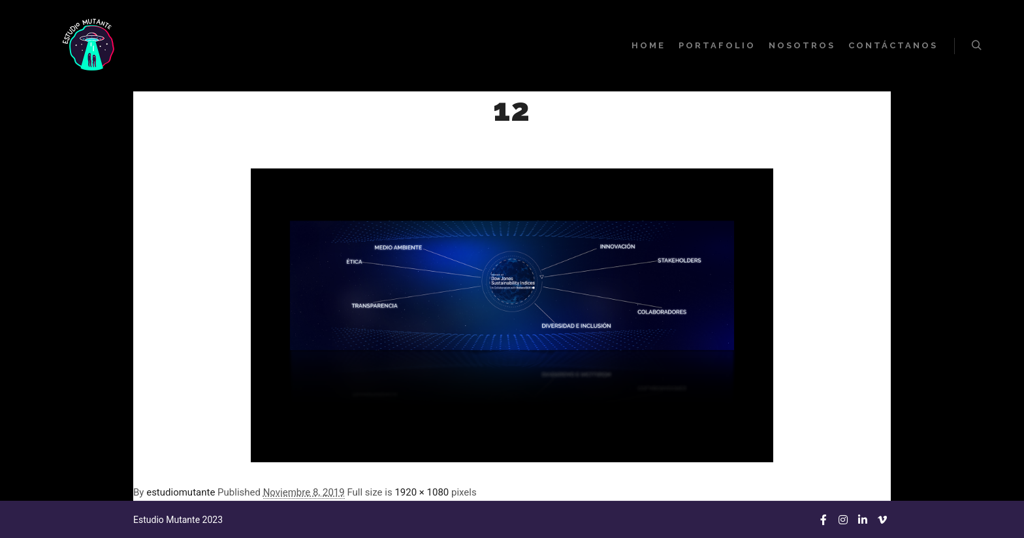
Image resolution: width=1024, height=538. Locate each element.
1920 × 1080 (421, 492)
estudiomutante (180, 492)
